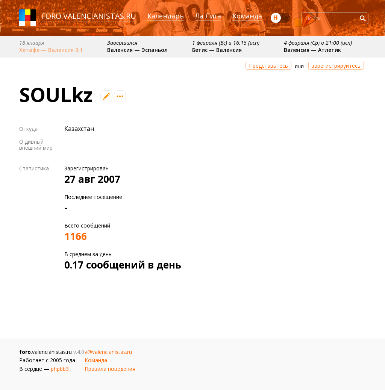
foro (51, 16)
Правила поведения (110, 368)
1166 (75, 236)
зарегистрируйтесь (336, 65)
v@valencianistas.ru (108, 351)
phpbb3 (60, 368)
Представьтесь (268, 65)
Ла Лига (208, 15)
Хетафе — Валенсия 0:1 (51, 49)
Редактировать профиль (106, 96)
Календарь (165, 15)
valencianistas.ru (99, 16)
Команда (247, 15)
